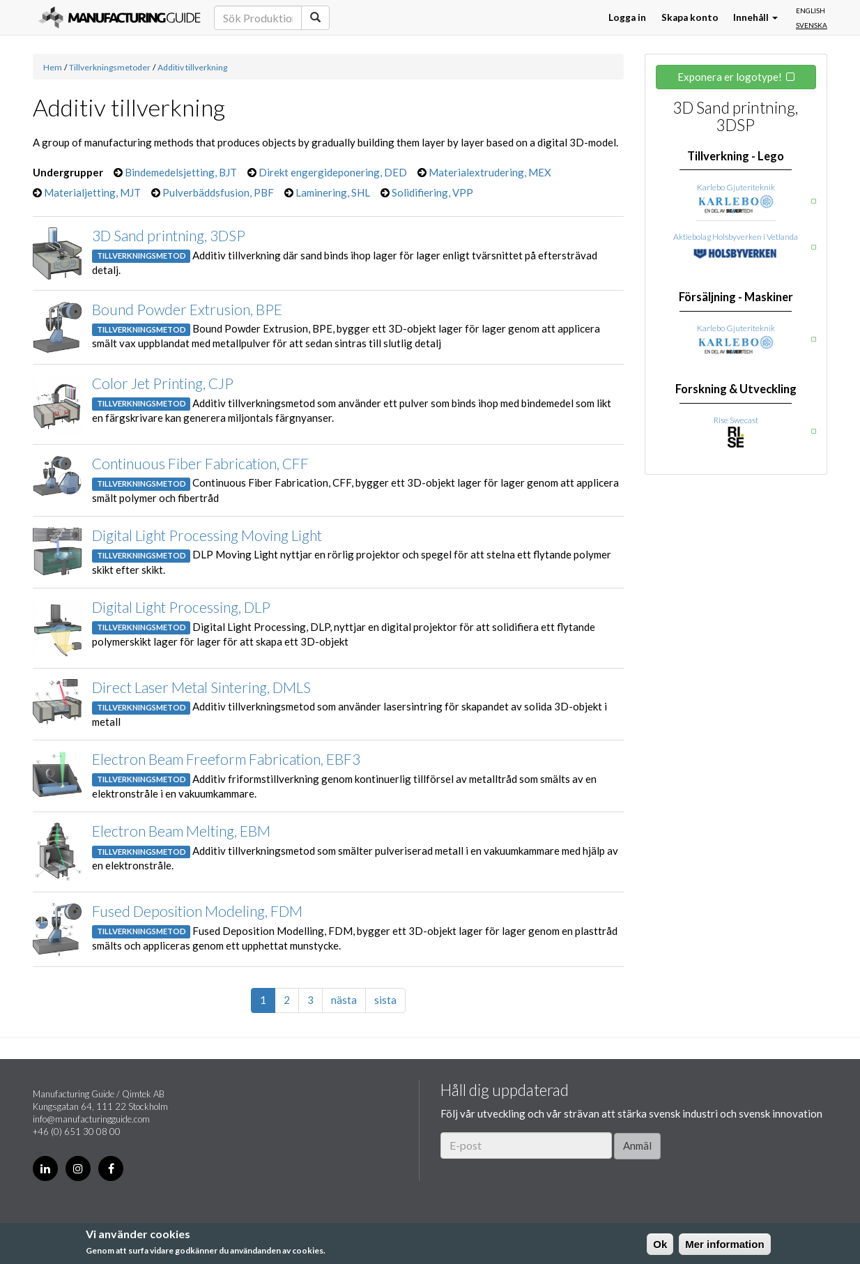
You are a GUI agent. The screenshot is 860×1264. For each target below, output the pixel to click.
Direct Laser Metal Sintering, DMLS (201, 687)
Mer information (724, 1244)
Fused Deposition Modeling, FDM (197, 911)
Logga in (627, 17)
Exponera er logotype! (729, 76)
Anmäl (637, 1145)
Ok (660, 1244)
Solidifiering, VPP (432, 192)
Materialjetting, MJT (92, 192)
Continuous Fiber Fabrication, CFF (200, 463)
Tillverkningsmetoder (110, 67)
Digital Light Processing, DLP (181, 607)
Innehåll (755, 17)
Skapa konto (690, 17)
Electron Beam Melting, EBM (181, 830)
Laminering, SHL (332, 192)
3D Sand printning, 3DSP (168, 235)
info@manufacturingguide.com (91, 1119)
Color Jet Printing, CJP (162, 383)
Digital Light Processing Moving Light (207, 535)
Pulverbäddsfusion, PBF (218, 192)
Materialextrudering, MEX (490, 172)
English (810, 10)
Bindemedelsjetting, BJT (181, 172)
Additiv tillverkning (192, 67)
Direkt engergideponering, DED (333, 172)
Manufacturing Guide (119, 17)
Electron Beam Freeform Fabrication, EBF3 (226, 759)
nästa (344, 999)
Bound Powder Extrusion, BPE (187, 309)
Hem (52, 67)
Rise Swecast (736, 420)
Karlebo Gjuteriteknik (736, 187)
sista (385, 999)
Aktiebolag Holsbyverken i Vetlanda (735, 236)
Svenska (811, 25)
